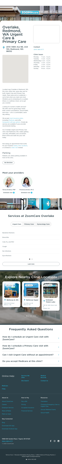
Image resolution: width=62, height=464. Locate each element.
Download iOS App (8, 425)
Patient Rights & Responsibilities (31, 456)
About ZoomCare (7, 401)
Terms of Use (9, 455)
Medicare (11, 120)
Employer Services (8, 407)
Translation (44, 401)
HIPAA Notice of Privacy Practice (45, 455)
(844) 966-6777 (39, 49)
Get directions (8, 162)
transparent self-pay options (11, 122)
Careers (4, 404)
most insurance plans (16, 118)
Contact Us (44, 381)
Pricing (23, 404)
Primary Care (29, 224)
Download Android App (9, 429)
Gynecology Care (43, 224)
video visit (14, 147)
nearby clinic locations (20, 145)
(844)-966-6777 (7, 441)
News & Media (6, 411)
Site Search (25, 381)
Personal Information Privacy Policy (24, 455)
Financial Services (27, 411)
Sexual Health (45, 412)
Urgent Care (16, 224)
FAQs (3, 389)
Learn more (31, 264)
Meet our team (6, 414)
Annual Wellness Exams (48, 409)
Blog (3, 422)
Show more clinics (31, 316)
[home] (9, 2)
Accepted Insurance (27, 407)
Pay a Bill (24, 401)
